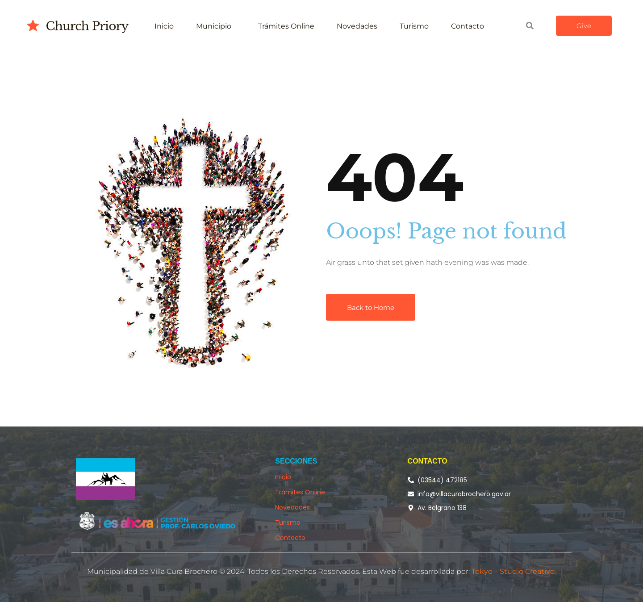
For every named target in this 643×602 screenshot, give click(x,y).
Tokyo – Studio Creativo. (514, 571)
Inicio (164, 26)
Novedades (357, 26)
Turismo (414, 26)
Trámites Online (286, 26)
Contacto (467, 26)
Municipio (213, 26)
